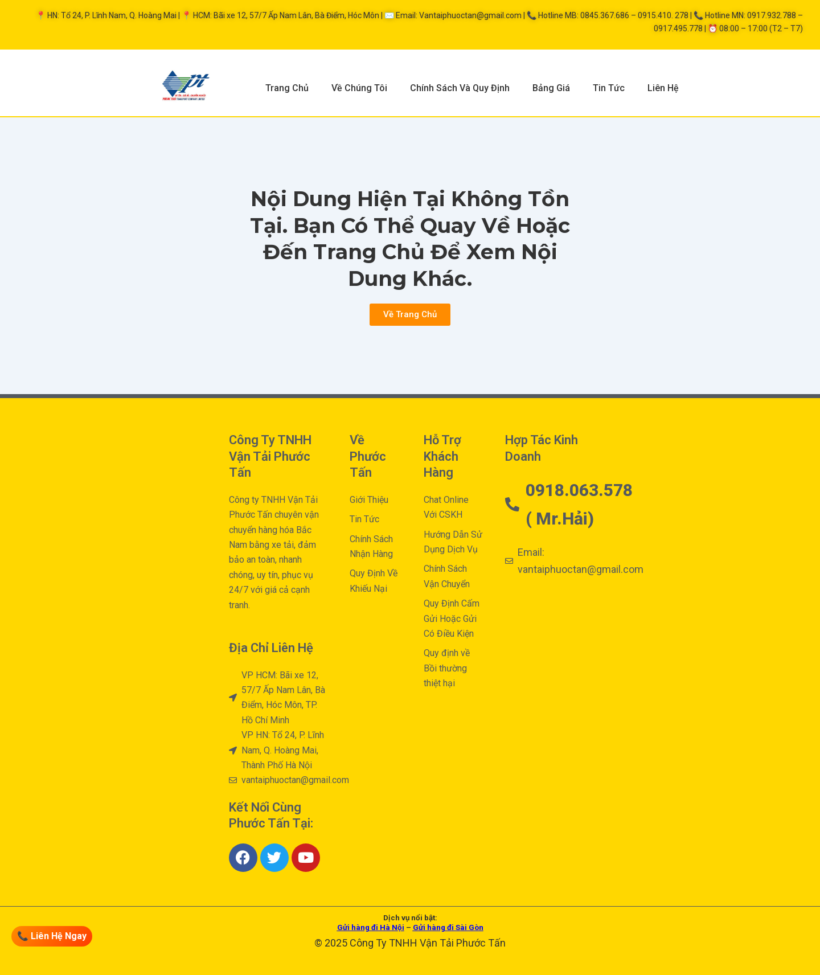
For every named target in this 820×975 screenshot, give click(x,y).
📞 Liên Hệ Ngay (52, 936)
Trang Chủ (287, 88)
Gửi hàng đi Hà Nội (370, 927)
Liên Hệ (663, 88)
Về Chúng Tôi (359, 88)
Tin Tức (609, 88)
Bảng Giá (551, 88)
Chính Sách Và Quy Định (460, 88)
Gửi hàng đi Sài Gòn (448, 927)
